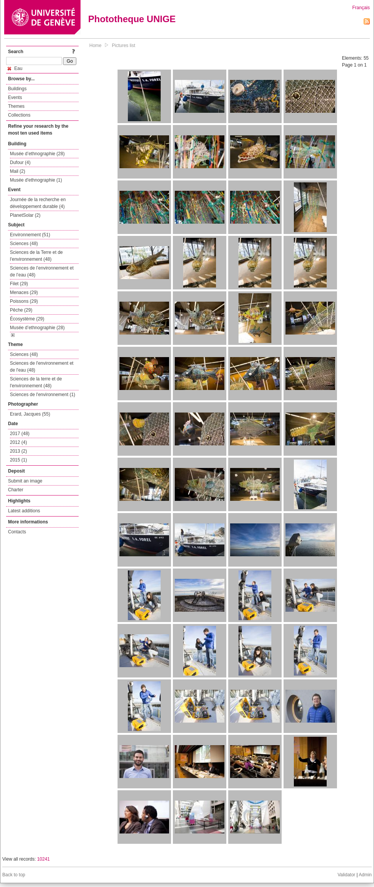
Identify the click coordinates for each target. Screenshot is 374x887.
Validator (346, 874)
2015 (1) (18, 460)
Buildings (17, 88)
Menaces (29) (24, 292)
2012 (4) (18, 442)
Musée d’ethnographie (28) (37, 153)
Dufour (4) (20, 162)
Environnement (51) (30, 234)
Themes (16, 106)
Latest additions (24, 510)
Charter (15, 489)
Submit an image (25, 481)
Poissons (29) (24, 301)
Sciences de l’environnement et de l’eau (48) (42, 271)
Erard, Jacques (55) (30, 414)
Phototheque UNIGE (132, 19)
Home (95, 45)
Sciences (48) (24, 243)
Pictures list (123, 45)
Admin (365, 874)
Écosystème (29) (27, 319)
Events (15, 97)
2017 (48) (19, 433)
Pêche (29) (21, 310)
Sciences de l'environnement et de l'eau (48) (41, 367)
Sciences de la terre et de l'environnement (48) (36, 382)
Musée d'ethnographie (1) (36, 180)
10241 (43, 859)
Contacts (17, 531)
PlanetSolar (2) (25, 215)
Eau (15, 68)
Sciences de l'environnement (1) (42, 394)
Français (361, 7)
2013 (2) (18, 451)
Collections (19, 115)
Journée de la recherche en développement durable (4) (38, 203)
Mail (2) (17, 171)
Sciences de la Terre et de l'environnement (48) (36, 256)
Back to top (13, 874)
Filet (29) (19, 283)
